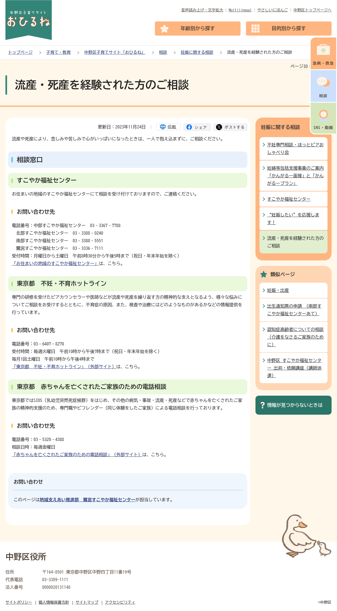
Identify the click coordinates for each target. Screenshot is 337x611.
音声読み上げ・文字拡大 (202, 10)
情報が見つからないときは (295, 405)
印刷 (172, 127)
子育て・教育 (58, 52)
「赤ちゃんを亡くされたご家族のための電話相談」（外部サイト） (77, 454)
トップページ (20, 52)
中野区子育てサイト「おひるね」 (114, 52)
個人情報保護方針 (54, 602)
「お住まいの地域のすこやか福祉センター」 (55, 263)
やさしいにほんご (272, 10)
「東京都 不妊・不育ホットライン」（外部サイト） (64, 366)
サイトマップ (87, 602)
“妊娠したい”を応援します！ (293, 219)
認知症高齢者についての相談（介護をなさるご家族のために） (295, 337)
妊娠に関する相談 (197, 52)
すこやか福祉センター (289, 199)
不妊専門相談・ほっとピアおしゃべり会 (295, 149)
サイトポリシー (18, 602)
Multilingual (240, 10)
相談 (163, 52)
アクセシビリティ (120, 602)
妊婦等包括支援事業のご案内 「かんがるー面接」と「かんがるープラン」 (295, 175)
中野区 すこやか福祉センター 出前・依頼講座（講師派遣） (294, 368)
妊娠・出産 (278, 290)
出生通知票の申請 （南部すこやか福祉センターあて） (294, 310)
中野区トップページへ (313, 10)
